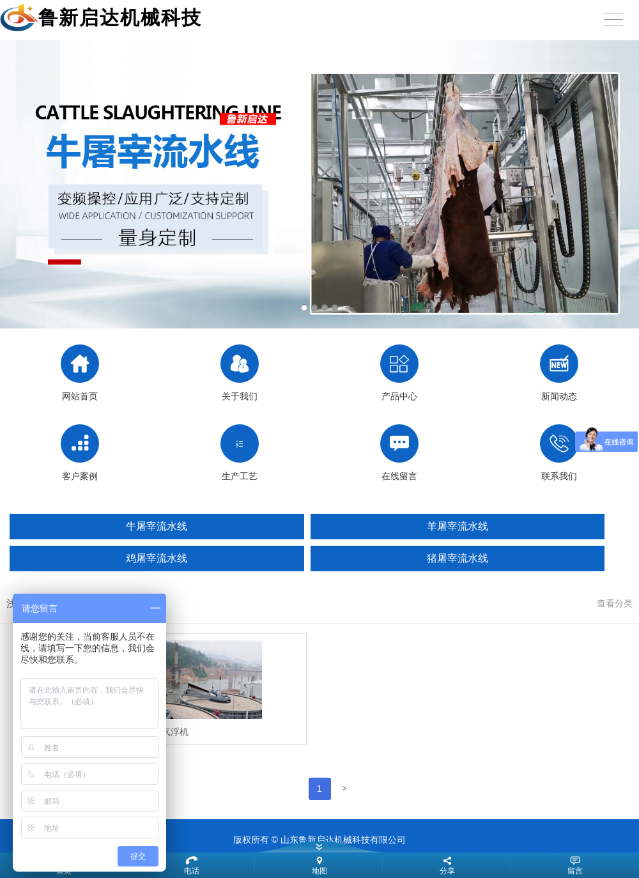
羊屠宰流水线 (457, 526)
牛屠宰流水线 (156, 526)
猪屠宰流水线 (457, 558)
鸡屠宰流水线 (156, 558)
